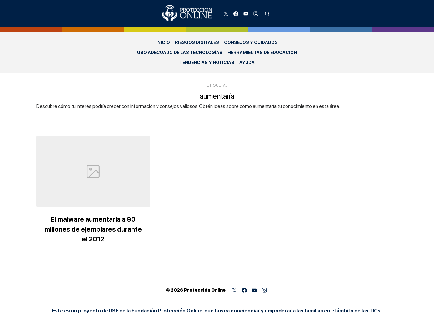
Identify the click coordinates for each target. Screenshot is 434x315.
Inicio (163, 42)
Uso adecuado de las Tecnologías (179, 52)
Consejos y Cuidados (251, 42)
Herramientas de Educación (262, 52)
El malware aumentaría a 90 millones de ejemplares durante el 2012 (93, 229)
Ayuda (247, 62)
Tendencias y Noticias (206, 62)
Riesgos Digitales (197, 42)
